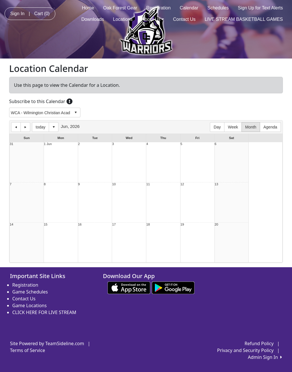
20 (216, 224)
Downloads (92, 19)
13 (216, 184)
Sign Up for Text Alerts (260, 7)
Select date (53, 127)
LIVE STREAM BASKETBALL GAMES (244, 19)
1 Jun (48, 144)
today (40, 127)
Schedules (218, 7)
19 (182, 224)
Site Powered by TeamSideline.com (47, 343)
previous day (16, 127)
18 (148, 224)
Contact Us (184, 19)
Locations (123, 19)
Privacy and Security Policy (245, 350)
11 (148, 184)
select (75, 112)
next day (25, 127)
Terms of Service (27, 350)
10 (114, 184)
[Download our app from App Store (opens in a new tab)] (129, 287)
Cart (42, 13)
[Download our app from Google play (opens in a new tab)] (173, 287)
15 (46, 224)
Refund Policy (259, 343)
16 (80, 224)
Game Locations (29, 305)
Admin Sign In (265, 357)
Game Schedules (30, 292)
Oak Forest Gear (120, 7)
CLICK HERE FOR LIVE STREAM (44, 312)
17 (114, 224)
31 (11, 144)
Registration (158, 7)
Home (88, 7)
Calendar (189, 7)
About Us (153, 19)
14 (11, 224)
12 (182, 184)
